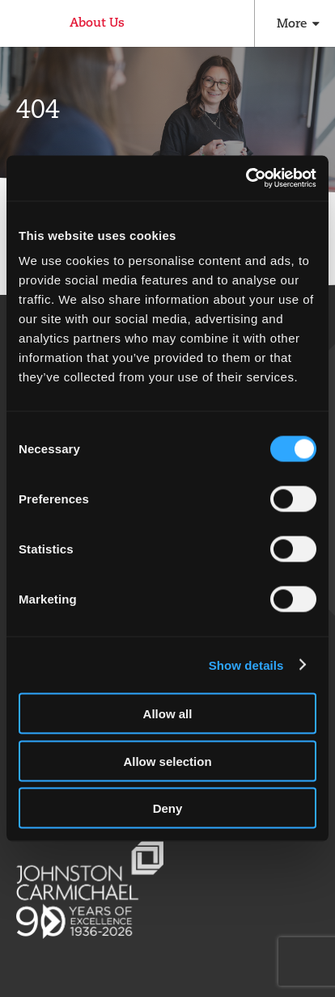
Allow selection (167, 761)
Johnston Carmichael (22, 25)
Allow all (168, 714)
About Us (97, 22)
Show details (246, 664)
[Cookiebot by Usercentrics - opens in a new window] (245, 178)
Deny (168, 808)
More (292, 23)
